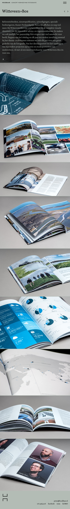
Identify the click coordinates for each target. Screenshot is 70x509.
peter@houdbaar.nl (61, 501)
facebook (51, 504)
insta (58, 504)
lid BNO (65, 504)
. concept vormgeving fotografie (19, 3)
